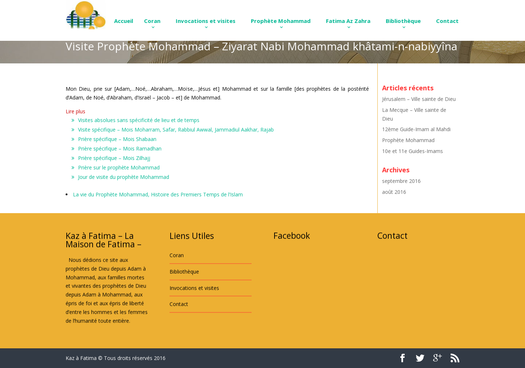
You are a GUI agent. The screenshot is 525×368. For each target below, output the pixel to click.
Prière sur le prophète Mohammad (119, 167)
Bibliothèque (403, 20)
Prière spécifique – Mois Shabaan (117, 139)
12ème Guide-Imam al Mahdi (416, 129)
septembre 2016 (401, 180)
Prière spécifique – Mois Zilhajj (114, 157)
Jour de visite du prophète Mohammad (123, 176)
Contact (447, 20)
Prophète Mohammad (281, 20)
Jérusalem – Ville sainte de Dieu (419, 98)
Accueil (123, 20)
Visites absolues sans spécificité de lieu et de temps (138, 120)
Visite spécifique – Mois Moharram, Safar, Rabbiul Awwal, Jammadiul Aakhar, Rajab (176, 129)
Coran (152, 20)
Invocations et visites (206, 20)
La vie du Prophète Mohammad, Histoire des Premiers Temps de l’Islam (158, 194)
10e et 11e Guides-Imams (412, 151)
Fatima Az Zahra (348, 20)
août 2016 (394, 191)
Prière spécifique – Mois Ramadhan (120, 148)
